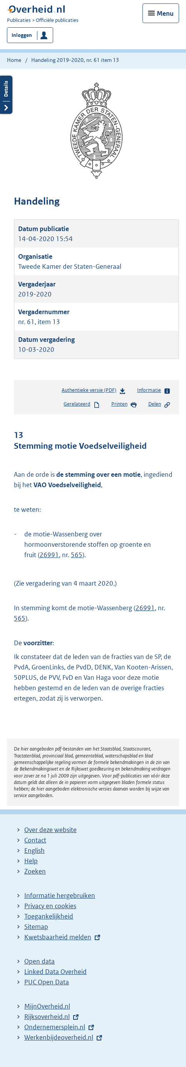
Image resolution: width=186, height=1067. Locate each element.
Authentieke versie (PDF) (94, 391)
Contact (35, 840)
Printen (124, 404)
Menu (165, 13)
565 (76, 555)
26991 (49, 555)
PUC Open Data (46, 982)
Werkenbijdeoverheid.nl (58, 1037)
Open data (39, 961)
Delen (159, 404)
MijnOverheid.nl (47, 1006)
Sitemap (36, 926)
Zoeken (35, 871)
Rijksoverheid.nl (47, 1016)
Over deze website (50, 830)
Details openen (6, 95)
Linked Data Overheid (55, 971)
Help (31, 861)
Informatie (154, 391)
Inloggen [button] (22, 35)
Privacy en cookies (50, 906)
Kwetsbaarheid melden (57, 937)
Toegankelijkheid (48, 916)
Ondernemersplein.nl (54, 1027)
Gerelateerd (82, 404)
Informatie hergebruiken (59, 895)
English (34, 850)
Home (14, 60)
